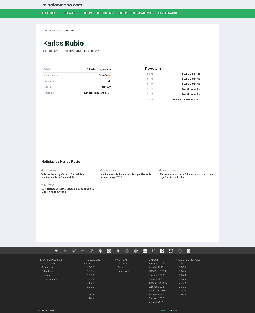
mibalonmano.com (52, 30)
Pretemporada (49, 278)
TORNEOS (151, 259)
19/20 (182, 290)
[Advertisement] (127, 127)
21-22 (90, 282)
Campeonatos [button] (167, 13)
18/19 (182, 294)
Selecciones (106, 12)
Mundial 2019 (156, 302)
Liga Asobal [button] (49, 13)
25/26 (182, 267)
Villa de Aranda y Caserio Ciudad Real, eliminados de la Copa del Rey (63, 176)
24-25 (90, 271)
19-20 (90, 290)
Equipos (45, 275)
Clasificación (48, 263)
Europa (89, 12)
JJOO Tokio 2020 (158, 290)
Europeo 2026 (156, 263)
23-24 (90, 275)
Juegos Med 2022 (158, 282)
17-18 (90, 298)
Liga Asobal (124, 263)
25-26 (90, 267)
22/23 (182, 278)
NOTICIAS (121, 259)
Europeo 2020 (156, 298)
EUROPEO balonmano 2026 (137, 12)
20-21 (90, 286)
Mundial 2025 (156, 267)
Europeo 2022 (156, 286)
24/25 (182, 271)
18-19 (90, 294)
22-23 (90, 278)
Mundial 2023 (156, 278)
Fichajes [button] (69, 13)
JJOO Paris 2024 (157, 271)
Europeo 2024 (156, 275)
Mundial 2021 (156, 294)
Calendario (47, 271)
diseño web (166, 310)
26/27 (182, 263)
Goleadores (47, 267)
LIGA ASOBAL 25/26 (50, 259)
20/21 (182, 286)
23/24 (182, 275)
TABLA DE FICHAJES (188, 259)
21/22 (182, 282)
